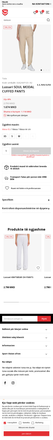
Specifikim (25, 199)
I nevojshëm (12, 423)
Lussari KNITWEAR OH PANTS (18, 277)
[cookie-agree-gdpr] (26, 433)
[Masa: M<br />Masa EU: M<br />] (19, 136)
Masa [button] (14, 129)
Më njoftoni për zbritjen (17, 115)
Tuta (4, 78)
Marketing (39, 423)
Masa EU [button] (6, 129)
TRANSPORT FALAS (26, 2)
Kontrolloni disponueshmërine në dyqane (25, 208)
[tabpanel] (26, 48)
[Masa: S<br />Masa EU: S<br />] (12, 136)
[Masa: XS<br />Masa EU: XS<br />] (5, 136)
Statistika (26, 423)
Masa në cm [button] (25, 129)
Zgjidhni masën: (10, 124)
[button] (26, 20)
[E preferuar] (35, 12)
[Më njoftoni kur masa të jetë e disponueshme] (26, 136)
